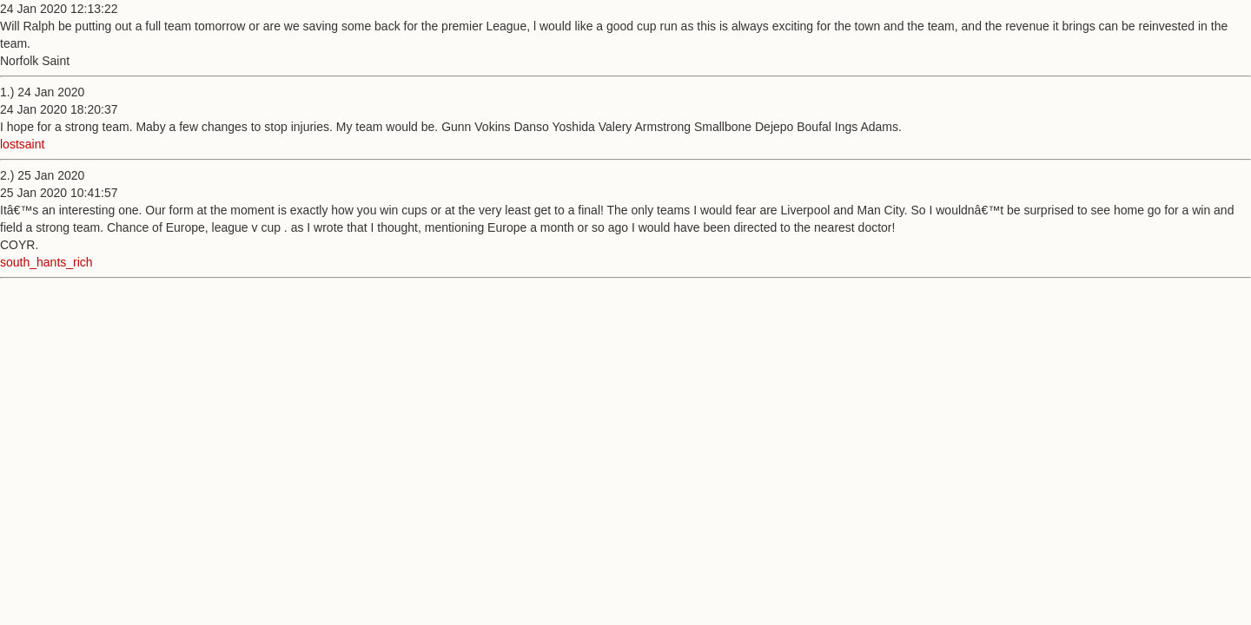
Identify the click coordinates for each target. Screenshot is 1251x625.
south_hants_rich (46, 262)
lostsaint (22, 144)
